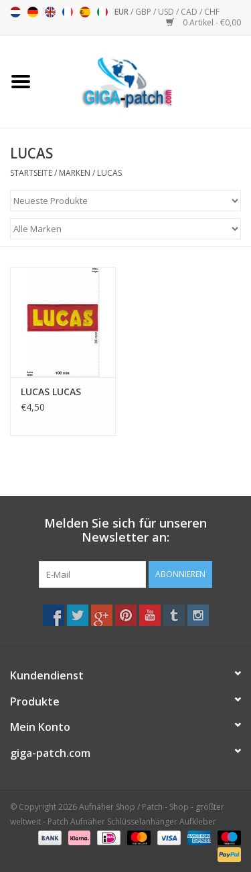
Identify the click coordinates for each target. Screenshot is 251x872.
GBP (144, 11)
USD (167, 11)
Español (85, 12)
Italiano (102, 12)
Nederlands (15, 12)
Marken (74, 173)
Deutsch (32, 12)
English (50, 12)
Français (67, 12)
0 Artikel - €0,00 (203, 22)
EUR (122, 11)
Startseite (31, 173)
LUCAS (109, 173)
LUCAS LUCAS (51, 391)
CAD (190, 11)
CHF (212, 11)
